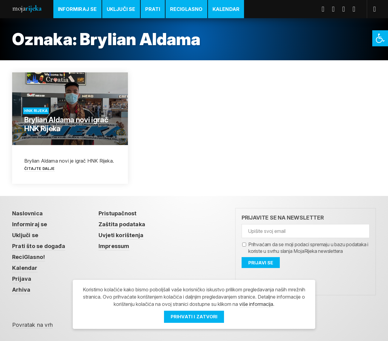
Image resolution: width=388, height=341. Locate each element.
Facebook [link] (325, 9)
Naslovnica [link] (27, 213)
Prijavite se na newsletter (283, 217)
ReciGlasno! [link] (28, 257)
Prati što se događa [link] (38, 246)
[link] (380, 38)
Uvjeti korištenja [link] (121, 235)
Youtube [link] (346, 9)
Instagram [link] (356, 9)
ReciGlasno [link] (186, 9)
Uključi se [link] (121, 9)
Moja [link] (26, 8)
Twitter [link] (335, 9)
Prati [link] (152, 9)
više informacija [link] (256, 304)
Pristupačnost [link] (118, 213)
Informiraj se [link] (77, 9)
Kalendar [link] (226, 9)
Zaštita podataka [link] (122, 224)
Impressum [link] (114, 246)
